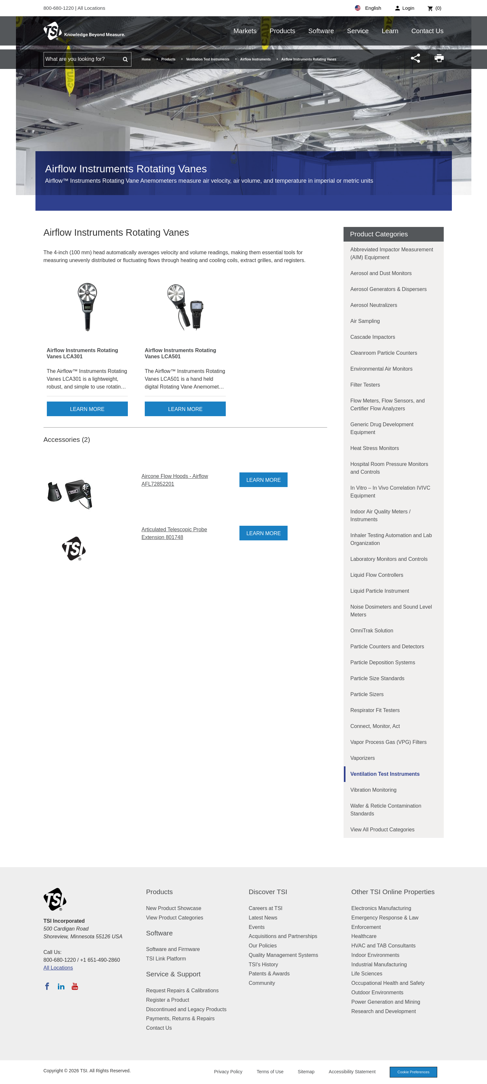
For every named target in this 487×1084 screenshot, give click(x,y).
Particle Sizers (367, 694)
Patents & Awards (269, 973)
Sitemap (306, 1071)
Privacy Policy (228, 1071)
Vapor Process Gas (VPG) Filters (388, 742)
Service (358, 30)
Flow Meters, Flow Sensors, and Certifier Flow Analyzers (387, 404)
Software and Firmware (173, 949)
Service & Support (173, 974)
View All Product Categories (382, 829)
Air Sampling (365, 321)
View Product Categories (174, 917)
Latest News (263, 917)
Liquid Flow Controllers (376, 575)
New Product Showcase (173, 908)
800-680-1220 (59, 8)
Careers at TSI (266, 908)
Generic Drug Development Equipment (381, 428)
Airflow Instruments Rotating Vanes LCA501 (180, 353)
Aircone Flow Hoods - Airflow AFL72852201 (175, 480)
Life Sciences (366, 973)
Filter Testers (365, 385)
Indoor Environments (375, 955)
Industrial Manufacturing (379, 964)
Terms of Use (270, 1071)
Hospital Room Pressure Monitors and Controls (389, 468)
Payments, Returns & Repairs (180, 1018)
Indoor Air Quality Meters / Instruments (380, 515)
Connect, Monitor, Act (375, 726)
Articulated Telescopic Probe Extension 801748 (174, 533)
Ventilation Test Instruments (207, 59)
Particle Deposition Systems (382, 662)
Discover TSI (268, 891)
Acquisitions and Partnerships (283, 936)
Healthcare (363, 936)
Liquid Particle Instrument (379, 591)
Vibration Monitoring (373, 790)
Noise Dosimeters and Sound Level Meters (391, 610)
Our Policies (263, 945)
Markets (245, 30)
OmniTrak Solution (371, 630)
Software (321, 30)
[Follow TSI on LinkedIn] (61, 986)
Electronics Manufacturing (381, 908)
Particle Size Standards (377, 678)
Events (257, 927)
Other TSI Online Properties (393, 891)
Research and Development (383, 1011)
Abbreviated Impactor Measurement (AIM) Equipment (391, 253)
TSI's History (263, 964)
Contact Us (428, 30)
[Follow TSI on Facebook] (47, 986)
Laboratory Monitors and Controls (388, 559)
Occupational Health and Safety (388, 983)
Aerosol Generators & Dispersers (388, 289)
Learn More (87, 409)
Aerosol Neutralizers (373, 305)
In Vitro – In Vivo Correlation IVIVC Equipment (390, 491)
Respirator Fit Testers (375, 710)
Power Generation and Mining (385, 1002)
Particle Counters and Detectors (387, 646)
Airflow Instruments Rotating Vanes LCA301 (82, 353)
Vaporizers (362, 758)
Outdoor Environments (377, 992)
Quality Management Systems (283, 955)
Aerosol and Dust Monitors (381, 273)
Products (282, 30)
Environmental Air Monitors (381, 369)
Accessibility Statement (352, 1071)
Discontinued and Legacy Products (186, 1009)
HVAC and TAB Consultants (383, 945)
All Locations (91, 8)
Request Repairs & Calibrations (182, 990)
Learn (390, 30)
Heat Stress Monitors (374, 448)
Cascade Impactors (372, 337)
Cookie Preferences (413, 1072)
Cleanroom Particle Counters (383, 353)
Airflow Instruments (255, 59)
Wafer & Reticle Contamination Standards (385, 809)
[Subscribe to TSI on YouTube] (75, 986)
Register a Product (167, 1000)
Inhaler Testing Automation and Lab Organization (391, 539)
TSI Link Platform (166, 958)
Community (262, 983)
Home (146, 59)
